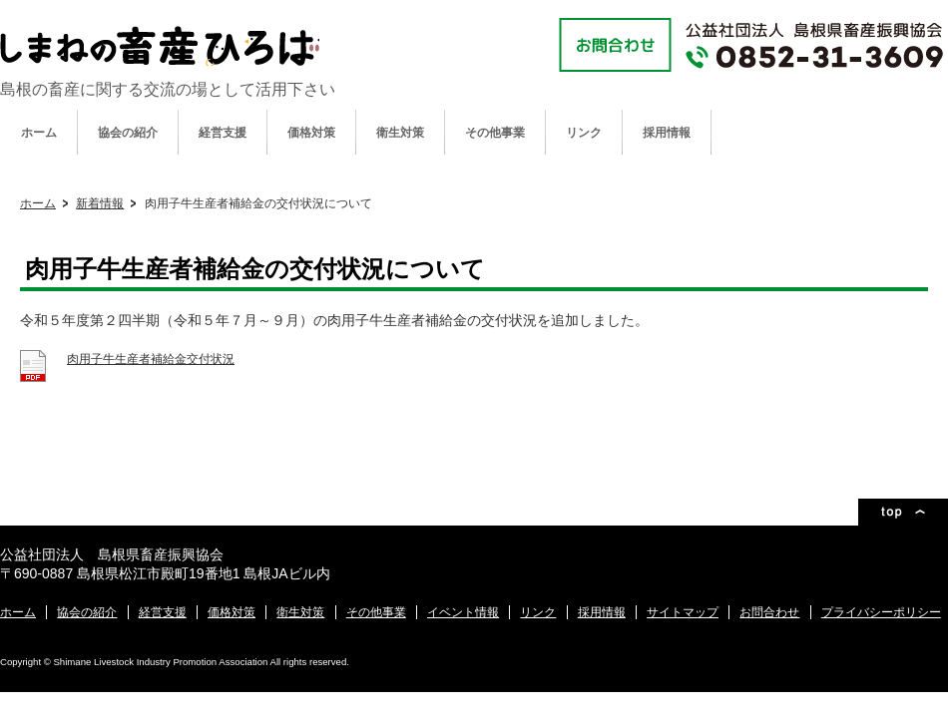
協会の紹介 (128, 133)
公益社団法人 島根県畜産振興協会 (159, 46)
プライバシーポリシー (881, 612)
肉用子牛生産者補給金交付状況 (151, 359)
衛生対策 (400, 133)
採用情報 (667, 133)
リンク (584, 133)
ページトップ (903, 512)
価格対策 (311, 133)
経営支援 (222, 133)
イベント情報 (463, 612)
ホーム (39, 133)
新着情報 (100, 203)
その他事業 (495, 133)
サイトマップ (682, 612)
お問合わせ (769, 612)
